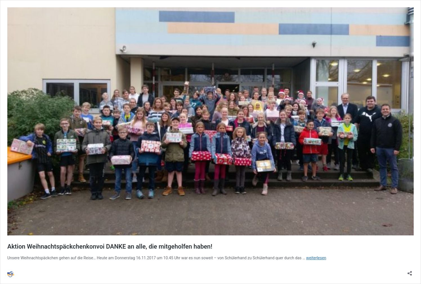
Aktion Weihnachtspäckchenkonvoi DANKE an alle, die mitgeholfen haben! (109, 246)
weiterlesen (316, 258)
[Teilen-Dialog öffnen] (410, 271)
